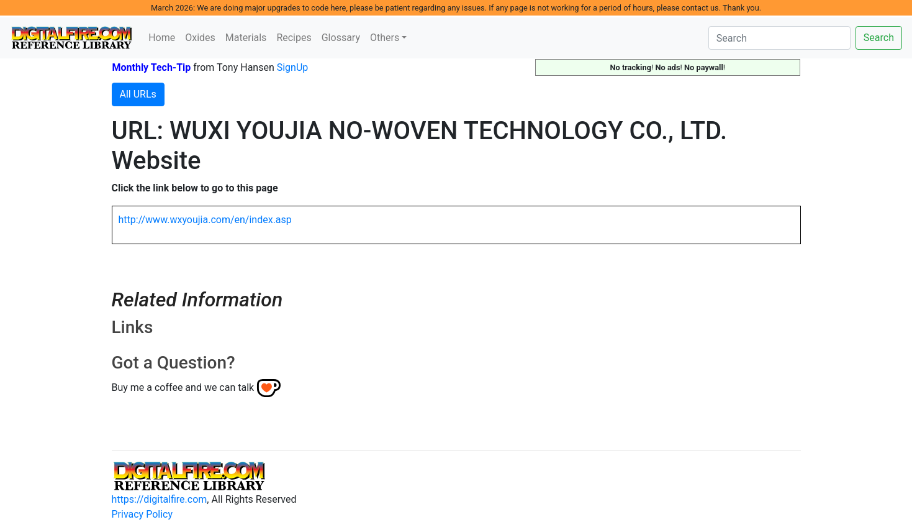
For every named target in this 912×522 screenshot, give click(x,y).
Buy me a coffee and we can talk (183, 387)
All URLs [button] (138, 94)
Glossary (341, 38)
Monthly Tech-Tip (151, 67)
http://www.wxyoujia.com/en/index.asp (205, 220)
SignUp (293, 67)
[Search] (779, 38)
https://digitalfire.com (159, 499)
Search (879, 38)
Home (161, 38)
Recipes (293, 38)
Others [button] (384, 38)
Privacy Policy (142, 514)
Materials (246, 38)
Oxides (200, 38)
